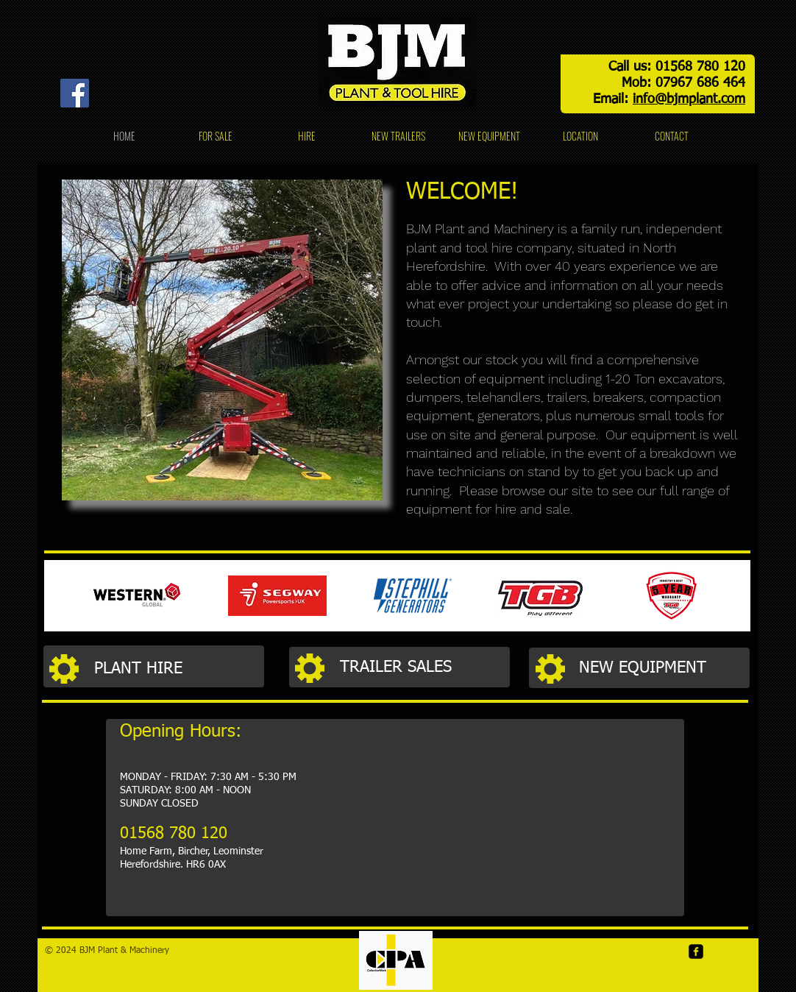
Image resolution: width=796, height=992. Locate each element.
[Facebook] (74, 93)
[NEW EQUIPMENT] (663, 668)
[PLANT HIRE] (178, 669)
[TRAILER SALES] (424, 668)
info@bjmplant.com (689, 99)
